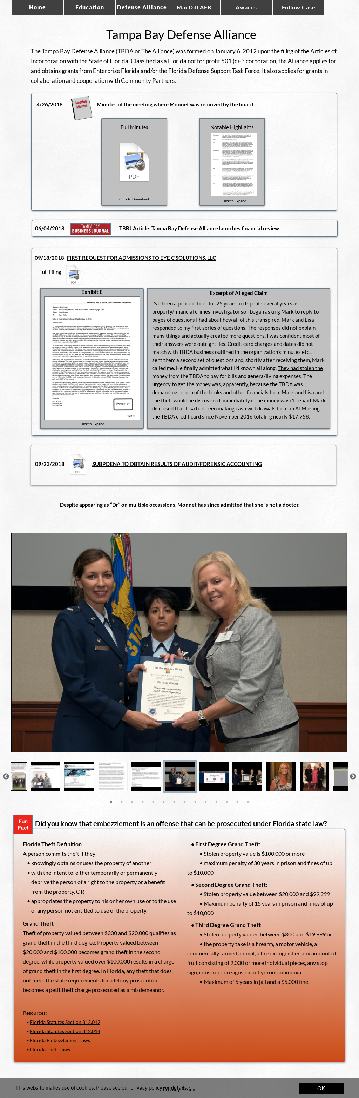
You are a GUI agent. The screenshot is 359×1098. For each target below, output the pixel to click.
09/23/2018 (50, 464)
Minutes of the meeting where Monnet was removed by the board (175, 104)
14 (247, 802)
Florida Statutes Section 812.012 (65, 1022)
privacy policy (146, 1087)
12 (226, 802)
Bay (172, 228)
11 (216, 802)
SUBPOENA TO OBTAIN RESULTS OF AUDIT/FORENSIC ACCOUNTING (177, 464)
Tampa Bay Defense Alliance (79, 51)
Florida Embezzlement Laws (60, 1040)
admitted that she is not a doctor (259, 504)
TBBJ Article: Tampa (143, 228)
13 (237, 802)
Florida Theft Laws (50, 1049)
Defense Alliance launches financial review (228, 228)
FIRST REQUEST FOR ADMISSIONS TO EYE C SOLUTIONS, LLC (141, 258)
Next (353, 776)
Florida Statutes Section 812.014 (65, 1031)
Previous (5, 776)
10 (205, 802)
